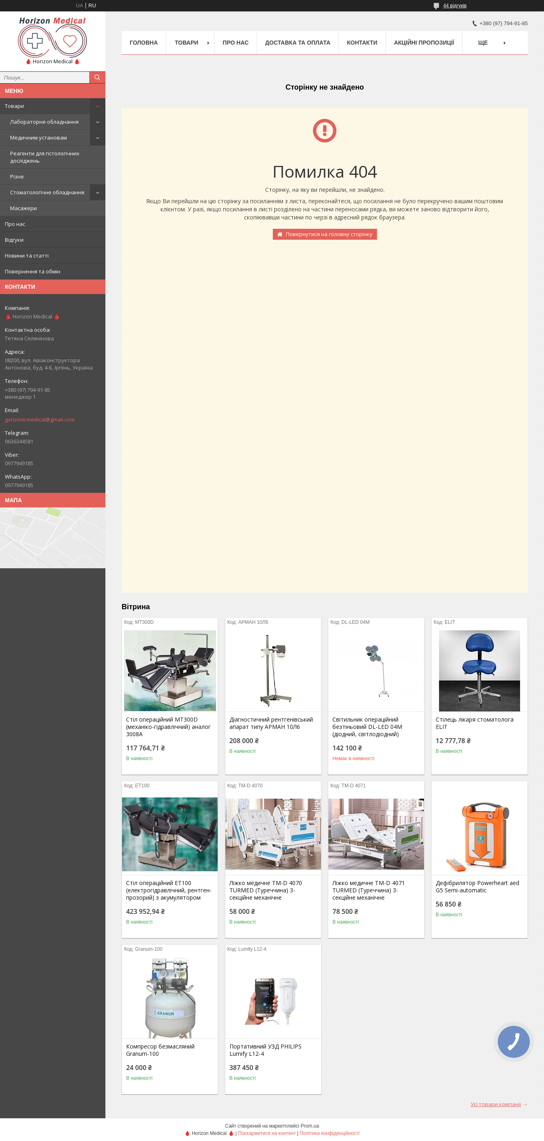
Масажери (23, 208)
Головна (144, 42)
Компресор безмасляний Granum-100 (160, 1050)
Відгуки (14, 239)
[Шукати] (97, 77)
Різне (17, 176)
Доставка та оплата (297, 42)
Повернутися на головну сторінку (329, 234)
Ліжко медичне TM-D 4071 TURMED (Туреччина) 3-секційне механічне (368, 890)
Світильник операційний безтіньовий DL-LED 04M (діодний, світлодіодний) (367, 727)
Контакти (362, 42)
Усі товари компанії (496, 1104)
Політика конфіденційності (330, 1133)
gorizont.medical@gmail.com (40, 419)
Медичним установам (38, 137)
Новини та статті (27, 255)
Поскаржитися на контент (267, 1133)
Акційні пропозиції (424, 42)
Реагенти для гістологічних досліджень (44, 157)
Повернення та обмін (32, 271)
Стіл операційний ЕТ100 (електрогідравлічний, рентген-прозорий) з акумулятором (169, 890)
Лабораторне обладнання (44, 121)
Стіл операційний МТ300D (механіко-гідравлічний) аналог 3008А (168, 727)
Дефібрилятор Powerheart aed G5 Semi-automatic (477, 886)
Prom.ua (310, 1126)
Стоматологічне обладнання (47, 192)
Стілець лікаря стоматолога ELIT (475, 723)
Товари (14, 106)
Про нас (15, 224)
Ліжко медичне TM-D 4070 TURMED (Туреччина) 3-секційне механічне (265, 890)
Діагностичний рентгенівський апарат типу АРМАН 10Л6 (271, 723)
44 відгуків (455, 6)
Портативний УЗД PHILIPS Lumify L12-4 (265, 1050)
